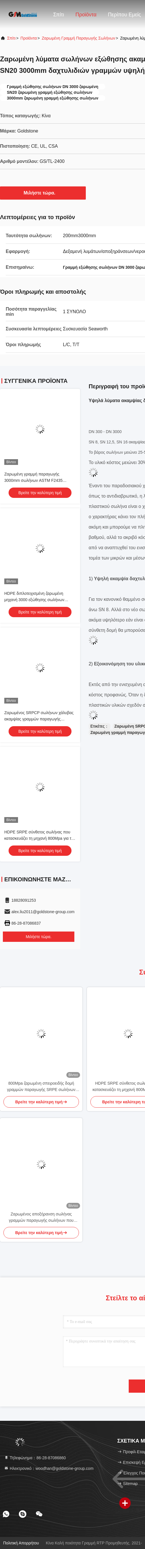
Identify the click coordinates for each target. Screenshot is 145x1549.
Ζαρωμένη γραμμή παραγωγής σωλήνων (78, 38)
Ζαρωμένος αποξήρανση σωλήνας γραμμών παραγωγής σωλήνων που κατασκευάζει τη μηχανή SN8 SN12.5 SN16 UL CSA (41, 1217)
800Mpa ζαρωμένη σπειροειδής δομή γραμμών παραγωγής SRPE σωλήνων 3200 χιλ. (41, 1087)
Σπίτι (58, 14)
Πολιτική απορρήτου (21, 1543)
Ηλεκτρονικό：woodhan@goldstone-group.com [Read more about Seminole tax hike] (49, 1468)
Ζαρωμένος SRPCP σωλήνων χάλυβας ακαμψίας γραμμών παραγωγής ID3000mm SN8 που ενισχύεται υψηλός (39, 719)
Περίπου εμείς (124, 14)
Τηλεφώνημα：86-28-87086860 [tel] (35, 1458)
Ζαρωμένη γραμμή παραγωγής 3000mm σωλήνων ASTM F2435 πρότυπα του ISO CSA (33, 480)
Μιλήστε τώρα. (43, 193)
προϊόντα (29, 38)
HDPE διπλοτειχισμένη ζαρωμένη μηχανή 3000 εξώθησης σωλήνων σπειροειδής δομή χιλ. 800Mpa (34, 599)
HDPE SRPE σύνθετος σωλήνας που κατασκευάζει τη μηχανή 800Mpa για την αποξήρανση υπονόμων (40, 838)
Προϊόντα (86, 14)
